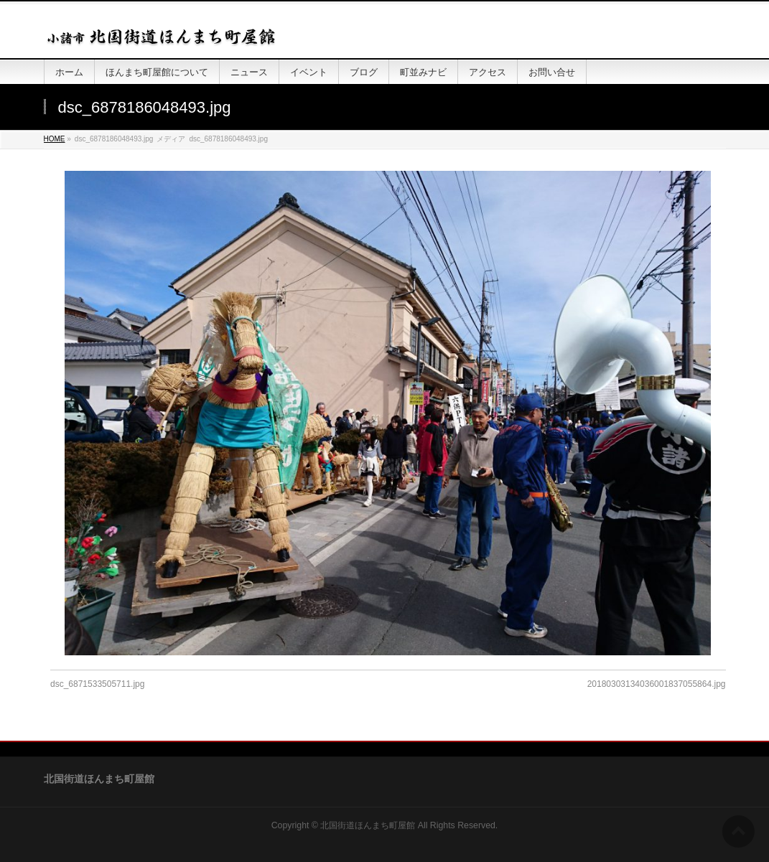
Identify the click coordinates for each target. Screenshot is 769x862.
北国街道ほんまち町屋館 (367, 825)
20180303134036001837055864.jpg (656, 684)
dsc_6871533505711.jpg (97, 684)
